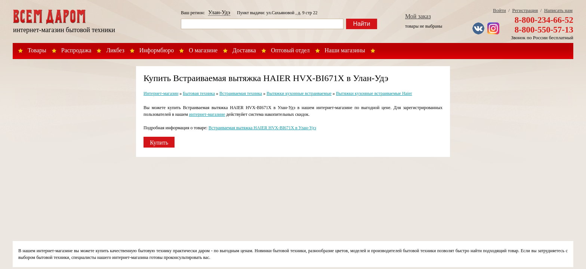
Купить (159, 142)
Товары (37, 50)
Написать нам (558, 10)
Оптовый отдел (290, 50)
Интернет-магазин (161, 93)
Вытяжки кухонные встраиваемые (298, 93)
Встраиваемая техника (240, 93)
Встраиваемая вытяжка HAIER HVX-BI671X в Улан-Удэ (262, 127)
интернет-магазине (207, 114)
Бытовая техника (199, 93)
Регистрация (525, 10)
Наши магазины (345, 50)
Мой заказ (418, 16)
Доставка (244, 50)
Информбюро (156, 50)
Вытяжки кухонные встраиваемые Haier (374, 93)
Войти (499, 10)
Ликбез (115, 50)
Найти (361, 24)
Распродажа (76, 50)
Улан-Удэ (219, 12)
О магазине (203, 50)
